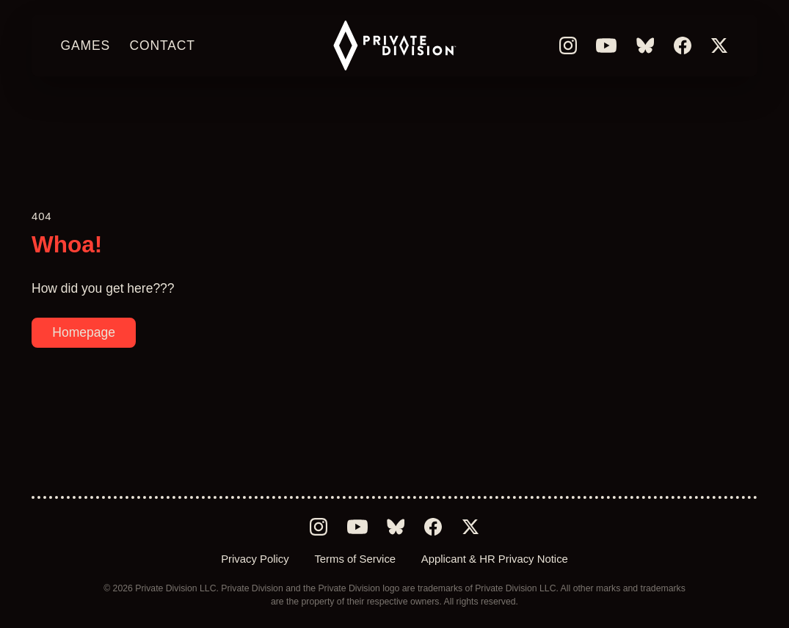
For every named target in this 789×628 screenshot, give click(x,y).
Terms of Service (355, 559)
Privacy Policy (255, 559)
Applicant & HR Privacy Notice (494, 559)
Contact (161, 45)
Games (86, 45)
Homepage (83, 332)
